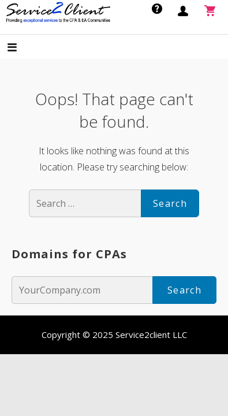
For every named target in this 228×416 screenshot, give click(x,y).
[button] (22, 48)
